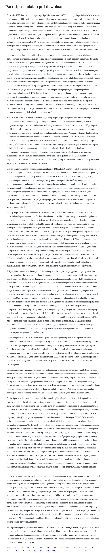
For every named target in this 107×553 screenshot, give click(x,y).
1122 (8, 550)
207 (73, 547)
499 (47, 550)
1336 (15, 550)
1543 (15, 547)
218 (61, 547)
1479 (8, 547)
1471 (41, 547)
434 (53, 550)
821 (92, 550)
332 (41, 550)
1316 (65, 550)
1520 (80, 547)
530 (35, 550)
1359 (22, 550)
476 (29, 550)
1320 (72, 550)
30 (59, 550)
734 (98, 550)
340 (86, 550)
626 (92, 547)
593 (28, 547)
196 (22, 547)
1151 (34, 547)
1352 (79, 550)
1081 (48, 547)
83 (86, 547)
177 (67, 547)
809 (55, 547)
